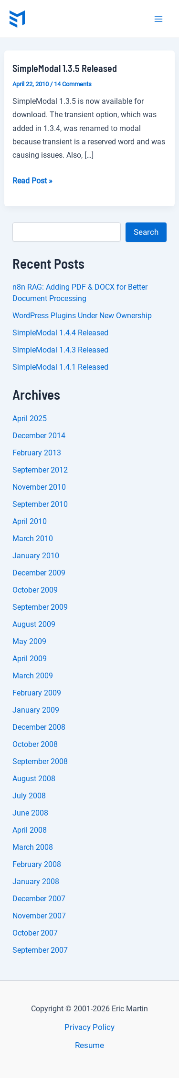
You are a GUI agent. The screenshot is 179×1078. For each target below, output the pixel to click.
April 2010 (29, 521)
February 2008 (36, 864)
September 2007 (40, 950)
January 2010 (35, 555)
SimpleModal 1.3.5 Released (64, 68)
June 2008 (30, 812)
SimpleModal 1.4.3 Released (60, 349)
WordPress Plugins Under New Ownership (82, 315)
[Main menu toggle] (159, 19)
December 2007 (38, 898)
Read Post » (32, 181)
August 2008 (33, 778)
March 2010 (32, 538)
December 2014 (38, 435)
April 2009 (29, 658)
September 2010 (40, 504)
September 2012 (40, 469)
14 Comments (73, 84)
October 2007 (35, 932)
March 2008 (32, 847)
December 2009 (38, 572)
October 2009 (35, 589)
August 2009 (33, 624)
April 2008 (29, 830)
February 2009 (36, 692)
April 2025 (29, 418)
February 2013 (36, 452)
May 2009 (29, 641)
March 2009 (32, 675)
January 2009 (35, 710)
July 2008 (29, 795)
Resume (89, 1045)
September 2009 (40, 607)
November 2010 (39, 487)
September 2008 (40, 761)
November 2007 (39, 915)
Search (146, 232)
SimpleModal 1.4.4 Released (60, 332)
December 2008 (38, 727)
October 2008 (35, 744)
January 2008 (35, 881)
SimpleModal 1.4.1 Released (60, 367)
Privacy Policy (89, 1027)
